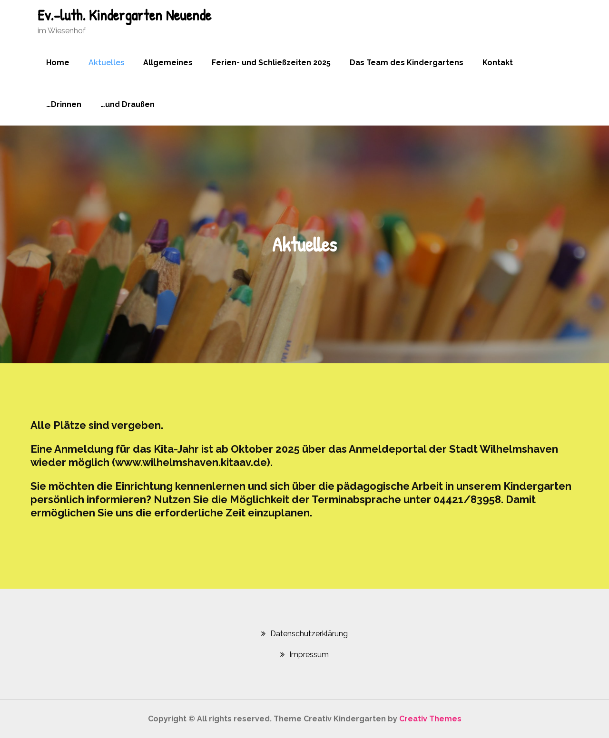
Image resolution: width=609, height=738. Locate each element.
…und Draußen (127, 104)
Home (57, 62)
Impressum (309, 654)
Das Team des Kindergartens (406, 62)
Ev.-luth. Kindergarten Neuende (124, 15)
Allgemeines (168, 62)
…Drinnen (63, 104)
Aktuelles (106, 62)
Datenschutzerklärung (309, 633)
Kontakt (497, 62)
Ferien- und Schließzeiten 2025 (271, 62)
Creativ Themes (430, 718)
